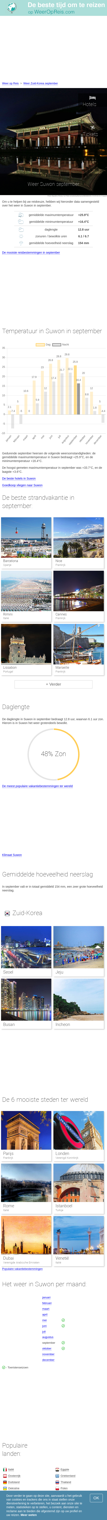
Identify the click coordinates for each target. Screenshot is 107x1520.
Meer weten (29, 1515)
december (48, 1359)
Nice (59, 561)
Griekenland (68, 1475)
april (44, 1314)
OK (96, 1498)
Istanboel (64, 1205)
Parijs (8, 1153)
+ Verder (53, 684)
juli (44, 1331)
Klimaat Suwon (12, 855)
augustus (47, 1337)
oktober (46, 1348)
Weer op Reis (10, 83)
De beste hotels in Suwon (19, 478)
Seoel (8, 972)
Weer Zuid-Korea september (40, 83)
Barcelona (10, 561)
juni (44, 1325)
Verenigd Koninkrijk (67, 1157)
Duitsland (14, 1482)
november (48, 1354)
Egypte (65, 1469)
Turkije (59, 1210)
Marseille (62, 668)
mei (44, 1320)
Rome (8, 1205)
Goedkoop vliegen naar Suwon (22, 485)
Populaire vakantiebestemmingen (22, 1268)
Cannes (61, 614)
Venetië (62, 1258)
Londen (62, 1153)
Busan (9, 1024)
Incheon (63, 1024)
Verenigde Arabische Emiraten (21, 1262)
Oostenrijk (14, 1475)
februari (46, 1303)
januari (46, 1297)
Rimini (8, 614)
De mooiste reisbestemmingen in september (31, 252)
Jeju (59, 972)
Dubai (8, 1258)
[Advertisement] (53, 49)
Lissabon (10, 668)
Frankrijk (8, 1157)
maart (45, 1308)
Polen (64, 1488)
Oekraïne (13, 1488)
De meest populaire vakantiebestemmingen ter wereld (37, 786)
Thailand (66, 1482)
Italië (6, 1210)
